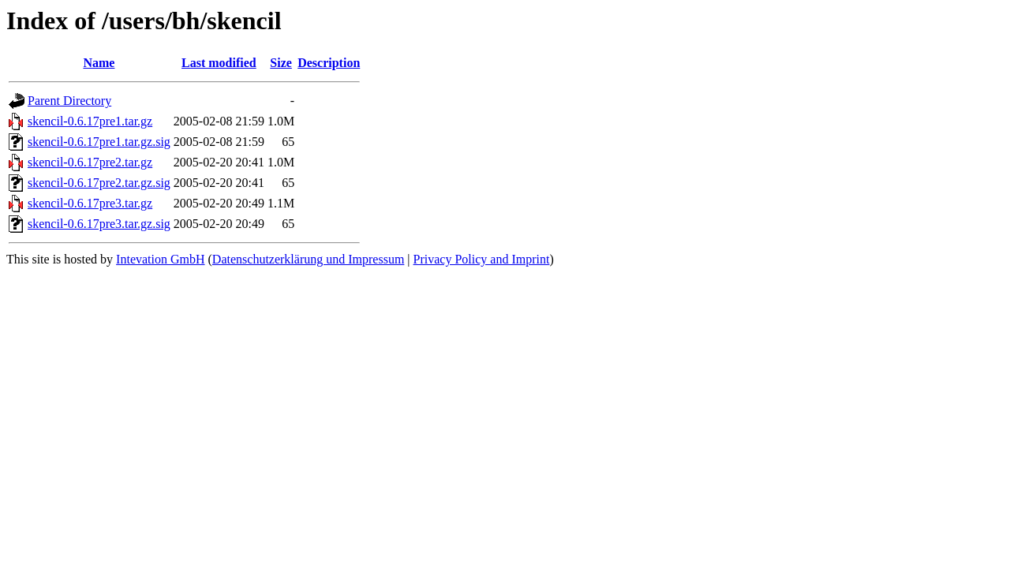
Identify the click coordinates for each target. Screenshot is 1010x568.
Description (328, 62)
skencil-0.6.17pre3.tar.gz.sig (99, 223)
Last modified (218, 62)
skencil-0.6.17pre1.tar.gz (90, 121)
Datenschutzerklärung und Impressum (308, 259)
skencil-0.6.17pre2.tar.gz (90, 162)
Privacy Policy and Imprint (481, 259)
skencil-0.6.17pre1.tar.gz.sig (99, 141)
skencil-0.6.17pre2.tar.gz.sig (99, 182)
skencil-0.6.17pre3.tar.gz (90, 203)
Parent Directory (69, 100)
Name (98, 62)
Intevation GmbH (160, 259)
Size (281, 62)
